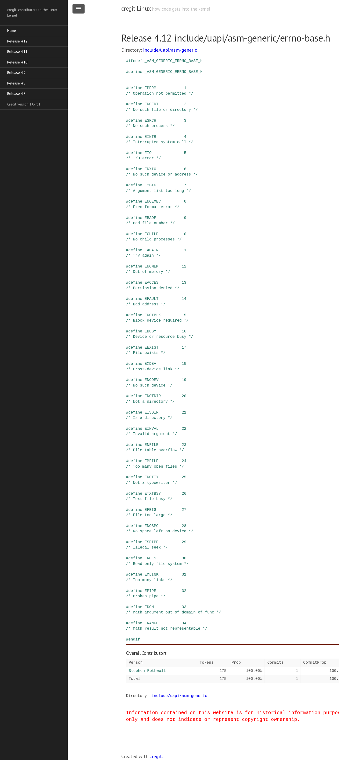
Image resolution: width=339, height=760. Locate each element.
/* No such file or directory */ (162, 110)
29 (184, 542)
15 (184, 315)
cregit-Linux (136, 8)
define (135, 72)
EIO (147, 153)
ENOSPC (151, 526)
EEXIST (151, 347)
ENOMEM (151, 266)
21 (184, 412)
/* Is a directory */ (149, 418)
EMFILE (151, 461)
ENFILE (151, 445)
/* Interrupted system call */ (159, 142)
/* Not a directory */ (150, 401)
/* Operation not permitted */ (159, 93)
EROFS (150, 558)
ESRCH (150, 120)
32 (184, 591)
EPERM (150, 88)
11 (184, 250)
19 (184, 380)
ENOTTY (151, 477)
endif (134, 639)
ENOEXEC (152, 201)
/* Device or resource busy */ (159, 336)
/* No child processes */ (154, 239)
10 (184, 234)
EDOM (149, 607)
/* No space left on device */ (159, 531)
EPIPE (150, 591)
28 (184, 526)
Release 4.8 (16, 83)
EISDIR (151, 412)
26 (184, 493)
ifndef (135, 61)
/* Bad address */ (146, 304)
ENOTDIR (152, 396)
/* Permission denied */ (153, 288)
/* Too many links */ (149, 580)
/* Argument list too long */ (158, 191)
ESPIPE (151, 542)
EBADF (150, 218)
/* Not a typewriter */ (151, 483)
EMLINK (151, 574)
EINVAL (151, 428)
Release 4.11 (17, 51)
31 (184, 574)
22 (184, 428)
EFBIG (150, 510)
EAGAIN (151, 250)
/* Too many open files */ (155, 466)
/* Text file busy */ (149, 499)
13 (184, 282)
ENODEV (151, 380)
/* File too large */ (149, 515)
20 (184, 396)
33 (184, 607)
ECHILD (151, 234)
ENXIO (150, 169)
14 (184, 299)
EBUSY (150, 331)
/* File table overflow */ (155, 450)
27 (184, 510)
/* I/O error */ (143, 158)
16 (184, 331)
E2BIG (150, 185)
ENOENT (151, 104)
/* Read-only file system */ (157, 564)
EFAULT (151, 299)
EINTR (150, 137)
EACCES (151, 282)
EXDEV (150, 363)
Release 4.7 (16, 93)
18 (184, 363)
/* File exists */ (146, 353)
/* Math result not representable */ (166, 628)
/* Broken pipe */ (146, 596)
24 (184, 461)
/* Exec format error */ (153, 207)
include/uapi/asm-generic (170, 50)
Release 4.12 (17, 41)
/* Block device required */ (157, 320)
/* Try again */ (143, 255)
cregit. (156, 756)
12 (184, 266)
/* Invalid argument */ (151, 434)
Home (11, 30)
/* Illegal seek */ (147, 547)
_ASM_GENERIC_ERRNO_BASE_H (173, 61)
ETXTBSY (152, 493)
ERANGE (151, 623)
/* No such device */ (149, 385)
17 (184, 347)
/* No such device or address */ (162, 174)
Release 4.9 (16, 72)
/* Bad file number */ (150, 223)
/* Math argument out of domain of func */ (173, 612)
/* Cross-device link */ (153, 369)
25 (184, 477)
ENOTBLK (152, 315)
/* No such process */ (150, 126)
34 (184, 623)
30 (184, 558)
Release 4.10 (17, 62)
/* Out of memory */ (148, 271)
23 (184, 445)
